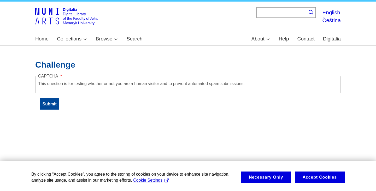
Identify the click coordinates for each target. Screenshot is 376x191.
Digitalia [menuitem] (332, 38)
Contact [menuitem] (306, 38)
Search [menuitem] (135, 38)
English (331, 12)
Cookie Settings (151, 183)
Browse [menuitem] (107, 38)
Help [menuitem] (284, 38)
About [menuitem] (260, 38)
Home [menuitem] (42, 38)
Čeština (331, 20)
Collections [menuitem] (72, 38)
